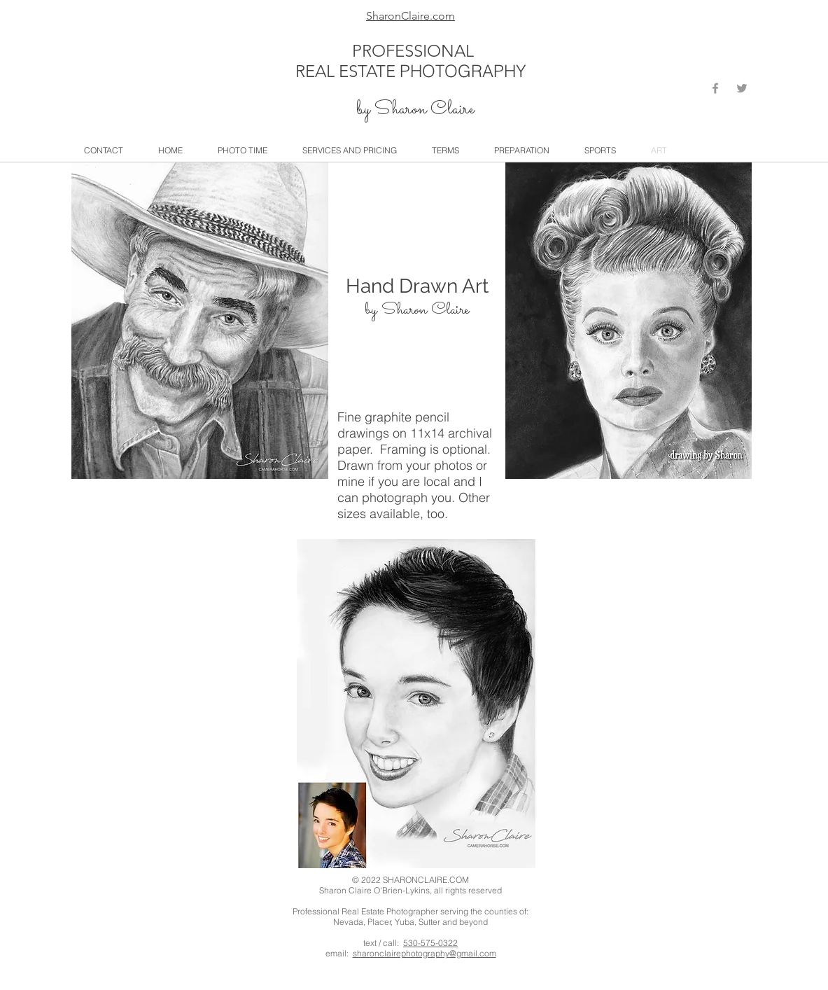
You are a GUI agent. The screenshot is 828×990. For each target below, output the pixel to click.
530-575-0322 (430, 942)
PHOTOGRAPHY (463, 71)
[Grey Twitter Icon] (742, 88)
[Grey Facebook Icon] (715, 88)
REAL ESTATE (347, 71)
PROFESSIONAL (413, 51)
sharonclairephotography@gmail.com (424, 953)
